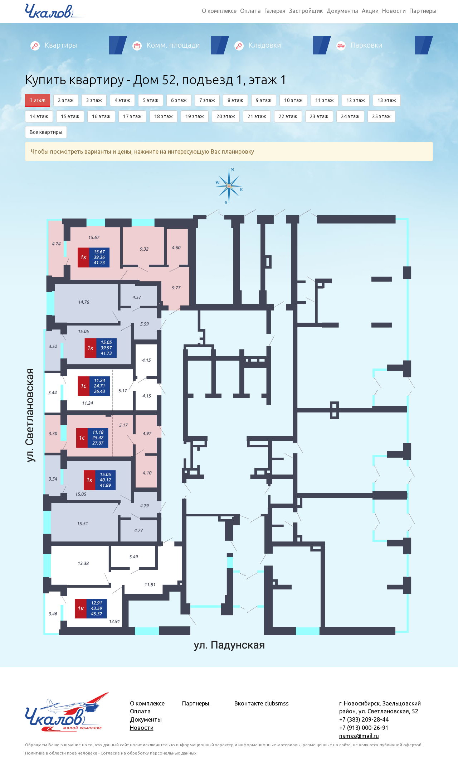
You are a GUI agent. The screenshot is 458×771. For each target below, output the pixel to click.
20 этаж (225, 116)
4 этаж (122, 100)
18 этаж (163, 116)
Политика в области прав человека (61, 753)
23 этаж (319, 116)
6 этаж (179, 100)
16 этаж (101, 116)
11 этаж (324, 100)
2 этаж (66, 100)
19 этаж (194, 116)
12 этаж (355, 100)
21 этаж (257, 116)
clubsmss (276, 703)
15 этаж (70, 116)
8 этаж (235, 100)
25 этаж (381, 116)
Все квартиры (46, 132)
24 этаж (350, 116)
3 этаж (94, 100)
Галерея (275, 11)
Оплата (250, 11)
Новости (394, 11)
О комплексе (219, 11)
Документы (342, 11)
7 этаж (207, 100)
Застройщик (306, 11)
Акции (370, 11)
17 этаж (132, 116)
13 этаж (386, 100)
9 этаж (264, 100)
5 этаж (151, 100)
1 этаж (37, 100)
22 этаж (288, 116)
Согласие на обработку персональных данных (148, 753)
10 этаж (293, 100)
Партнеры (423, 11)
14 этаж (39, 116)
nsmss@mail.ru (359, 736)
